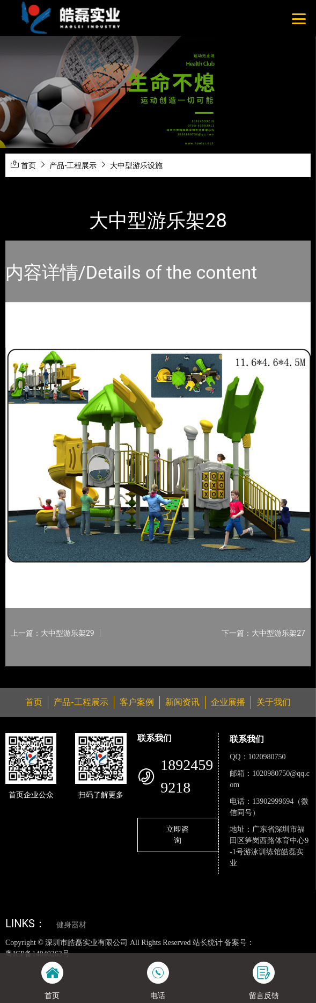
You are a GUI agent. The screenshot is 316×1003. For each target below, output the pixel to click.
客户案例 (137, 702)
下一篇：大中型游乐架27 (263, 633)
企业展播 (228, 702)
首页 (28, 165)
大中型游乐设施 (136, 165)
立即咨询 (177, 835)
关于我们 (273, 702)
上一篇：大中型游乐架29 (52, 633)
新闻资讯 (182, 702)
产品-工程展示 (73, 165)
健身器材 (71, 925)
